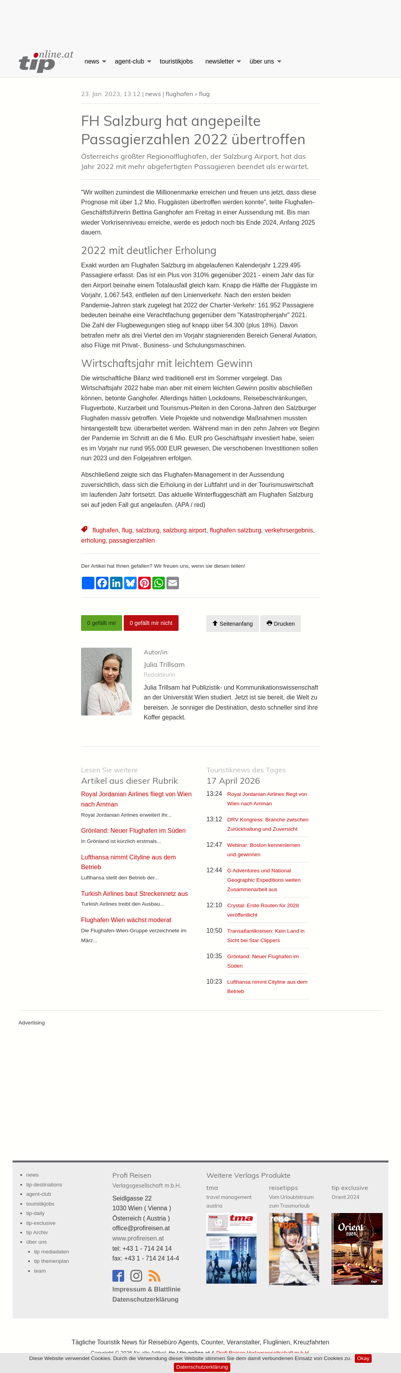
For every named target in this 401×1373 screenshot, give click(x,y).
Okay (363, 1358)
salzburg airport (184, 530)
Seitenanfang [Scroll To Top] (232, 623)
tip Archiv (37, 1232)
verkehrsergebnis (288, 530)
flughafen (179, 94)
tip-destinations (44, 1184)
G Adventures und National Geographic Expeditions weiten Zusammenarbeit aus (263, 880)
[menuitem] (45, 61)
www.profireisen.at (138, 1238)
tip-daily (35, 1213)
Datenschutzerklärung (202, 1367)
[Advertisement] (200, 17)
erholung (93, 540)
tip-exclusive (41, 1223)
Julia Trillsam (164, 664)
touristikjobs (176, 61)
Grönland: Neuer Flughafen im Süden (133, 830)
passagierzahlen (132, 540)
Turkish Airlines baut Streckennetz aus (134, 893)
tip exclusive (350, 1192)
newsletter (220, 61)
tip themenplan (51, 1261)
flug (204, 94)
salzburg (147, 530)
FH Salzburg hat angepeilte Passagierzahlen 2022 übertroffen (193, 130)
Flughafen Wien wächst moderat (126, 919)
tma (228, 1196)
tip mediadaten (51, 1251)
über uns (261, 61)
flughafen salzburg (234, 530)
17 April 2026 (246, 775)
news (92, 61)
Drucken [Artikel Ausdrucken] (281, 623)
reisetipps (291, 1196)
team (40, 1270)
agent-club (129, 61)
